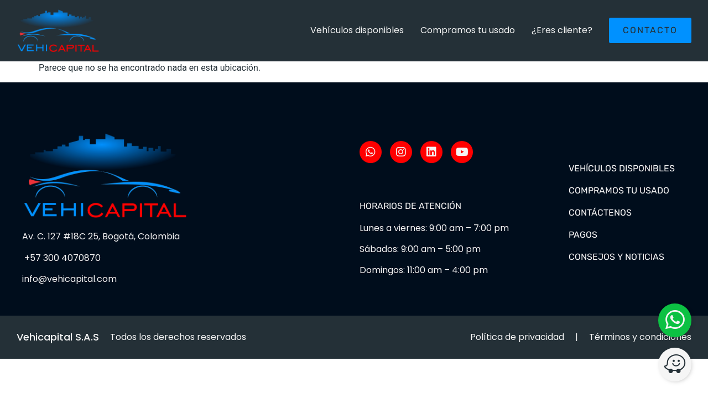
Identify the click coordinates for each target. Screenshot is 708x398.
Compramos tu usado (467, 30)
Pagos (583, 234)
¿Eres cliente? (562, 30)
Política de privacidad (517, 337)
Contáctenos (600, 212)
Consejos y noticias (616, 257)
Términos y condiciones (640, 337)
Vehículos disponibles (357, 30)
